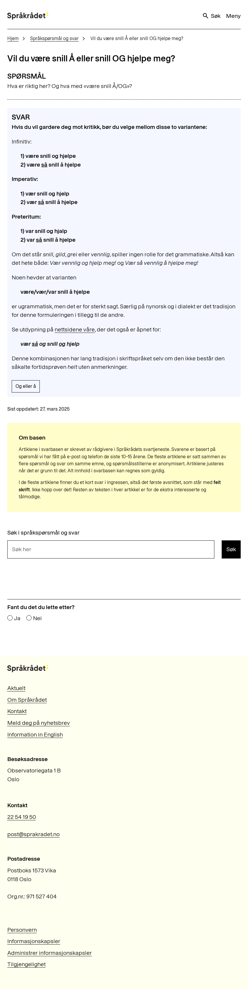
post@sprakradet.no (33, 834)
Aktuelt (16, 687)
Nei (37, 618)
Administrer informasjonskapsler (49, 952)
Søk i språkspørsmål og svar (43, 533)
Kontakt (17, 711)
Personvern (22, 929)
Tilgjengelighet (26, 964)
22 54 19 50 (21, 816)
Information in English (35, 734)
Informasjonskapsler (33, 941)
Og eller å (26, 386)
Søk (211, 16)
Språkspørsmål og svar (54, 38)
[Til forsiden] (27, 16)
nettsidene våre (75, 329)
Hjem (13, 38)
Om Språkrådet (27, 699)
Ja (17, 618)
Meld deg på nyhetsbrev (38, 722)
